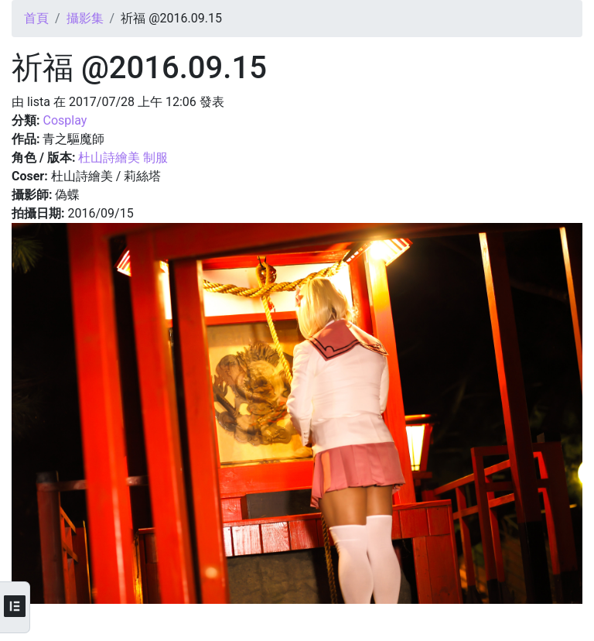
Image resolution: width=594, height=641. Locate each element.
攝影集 (85, 18)
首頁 (36, 18)
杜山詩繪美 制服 (123, 157)
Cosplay (65, 120)
